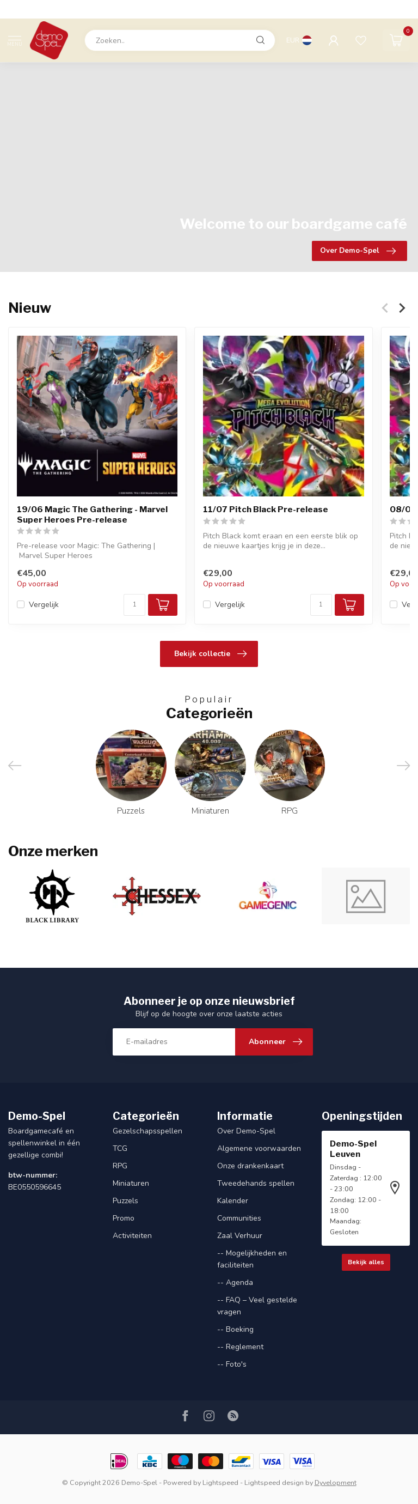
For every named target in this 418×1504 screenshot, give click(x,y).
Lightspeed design (274, 1482)
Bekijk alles (366, 1262)
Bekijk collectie (210, 654)
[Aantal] (134, 605)
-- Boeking (235, 1329)
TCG (120, 1148)
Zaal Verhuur (239, 1235)
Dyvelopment (335, 1482)
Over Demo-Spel (246, 1131)
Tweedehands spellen (255, 1183)
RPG (120, 1166)
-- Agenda (235, 1282)
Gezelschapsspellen (147, 1131)
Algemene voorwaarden (259, 1148)
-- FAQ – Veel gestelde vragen (257, 1306)
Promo (123, 1218)
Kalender (232, 1201)
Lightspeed (220, 1482)
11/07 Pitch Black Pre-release (265, 509)
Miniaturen (131, 1183)
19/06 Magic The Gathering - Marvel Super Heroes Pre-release (92, 514)
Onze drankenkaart (250, 1166)
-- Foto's (232, 1364)
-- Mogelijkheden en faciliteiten (252, 1259)
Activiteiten (132, 1235)
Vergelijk (44, 605)
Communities (239, 1218)
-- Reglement (240, 1347)
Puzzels (125, 1201)
